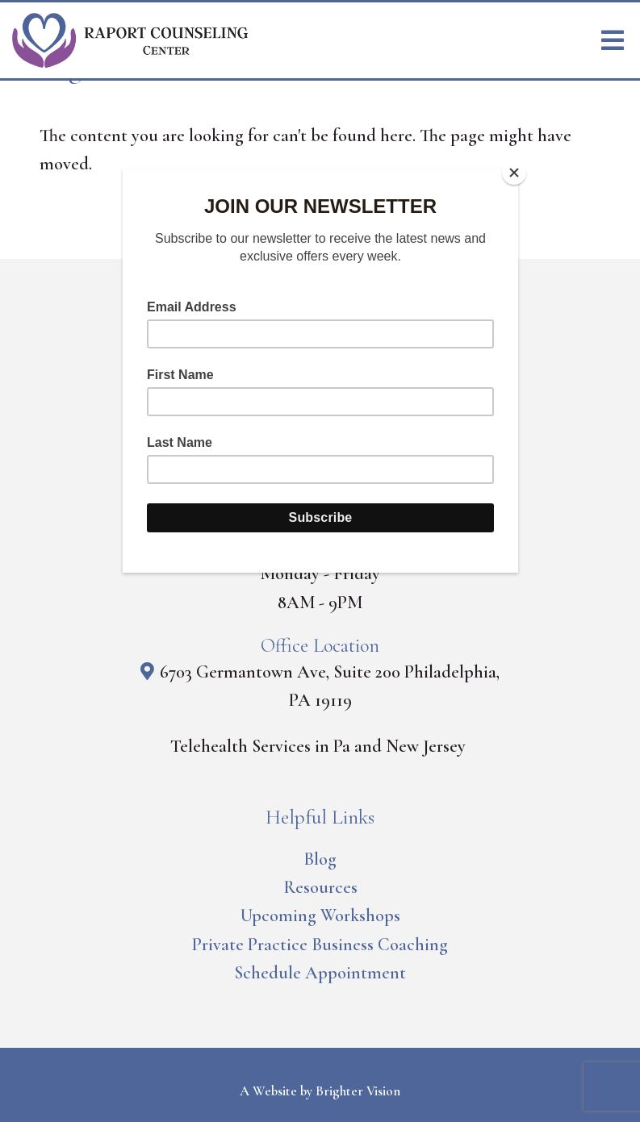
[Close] (514, 173)
